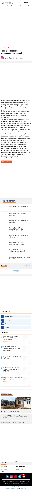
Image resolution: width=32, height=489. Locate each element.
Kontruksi (4, 469)
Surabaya (13, 488)
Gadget (7, 327)
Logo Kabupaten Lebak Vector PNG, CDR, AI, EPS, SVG (12, 378)
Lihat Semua (16, 271)
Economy (7, 320)
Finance (7, 323)
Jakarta (8, 488)
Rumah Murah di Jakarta (11, 411)
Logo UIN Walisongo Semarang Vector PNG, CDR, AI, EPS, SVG (11, 348)
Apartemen (23, 6)
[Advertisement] (16, 24)
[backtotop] (16, 462)
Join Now (5, 481)
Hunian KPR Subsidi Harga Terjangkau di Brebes (15, 417)
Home (3, 6)
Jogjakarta (23, 488)
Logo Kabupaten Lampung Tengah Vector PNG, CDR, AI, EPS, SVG (11, 369)
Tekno (2, 471)
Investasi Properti (8, 47)
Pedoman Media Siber (14, 481)
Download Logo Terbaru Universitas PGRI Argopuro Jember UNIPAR (11, 338)
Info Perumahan (20, 466)
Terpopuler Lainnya (16, 387)
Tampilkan (27, 265)
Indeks (16, 6)
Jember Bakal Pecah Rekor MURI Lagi (14, 422)
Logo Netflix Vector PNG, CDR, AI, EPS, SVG (12, 358)
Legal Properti (9, 316)
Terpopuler (10, 6)
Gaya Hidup (4, 466)
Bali (18, 488)
